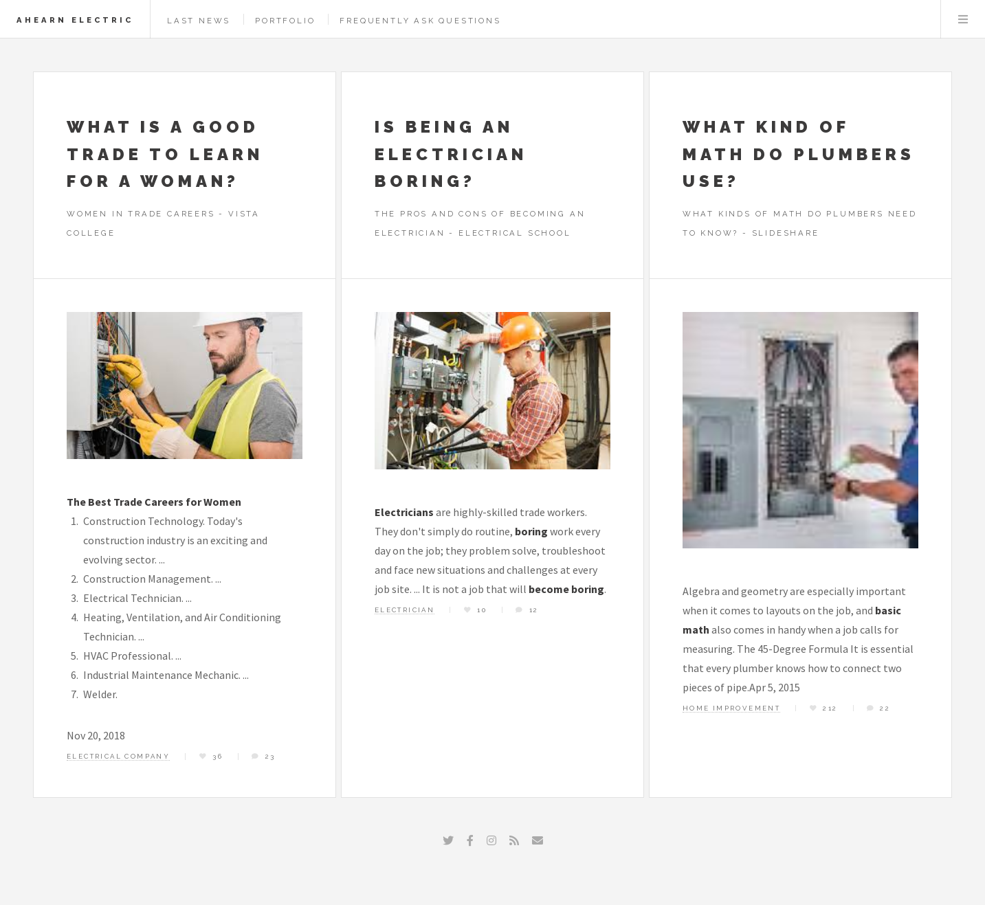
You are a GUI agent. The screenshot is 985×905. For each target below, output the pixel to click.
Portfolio (285, 20)
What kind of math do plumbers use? (799, 154)
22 (885, 708)
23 (270, 756)
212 (830, 708)
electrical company (118, 756)
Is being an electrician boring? (451, 154)
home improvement (731, 708)
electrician (404, 610)
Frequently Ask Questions (420, 20)
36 (217, 756)
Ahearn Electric (74, 20)
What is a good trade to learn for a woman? (165, 154)
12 (534, 610)
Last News (198, 20)
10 (482, 610)
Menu (963, 19)
